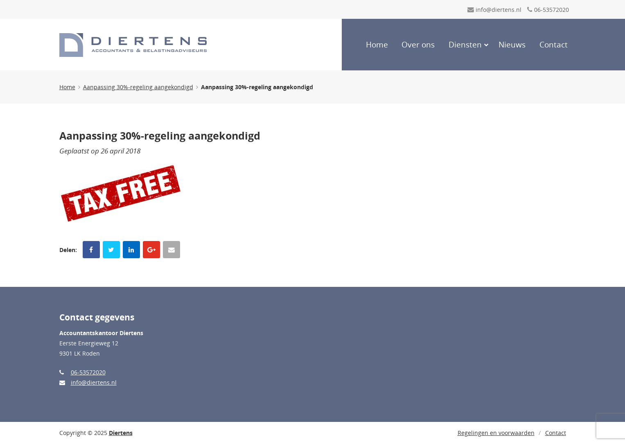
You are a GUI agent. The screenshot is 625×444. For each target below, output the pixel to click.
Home (377, 44)
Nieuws (512, 44)
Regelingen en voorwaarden (496, 433)
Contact (553, 44)
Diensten (465, 44)
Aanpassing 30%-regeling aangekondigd (138, 87)
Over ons (418, 44)
